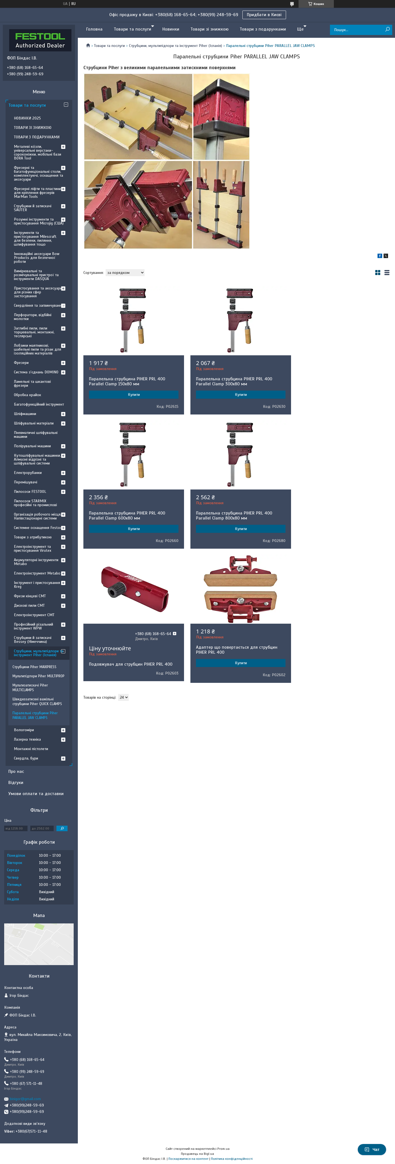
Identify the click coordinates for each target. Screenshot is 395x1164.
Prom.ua (223, 1149)
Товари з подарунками (263, 29)
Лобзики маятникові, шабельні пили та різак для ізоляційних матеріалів (37, 349)
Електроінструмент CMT (34, 615)
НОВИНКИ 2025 (27, 118)
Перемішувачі (25, 482)
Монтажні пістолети (31, 748)
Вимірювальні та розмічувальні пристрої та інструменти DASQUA (36, 275)
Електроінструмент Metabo (37, 573)
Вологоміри (24, 730)
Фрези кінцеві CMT (30, 596)
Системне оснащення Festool (38, 527)
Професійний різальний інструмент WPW (33, 626)
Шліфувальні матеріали (34, 423)
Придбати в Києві (264, 15)
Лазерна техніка (27, 739)
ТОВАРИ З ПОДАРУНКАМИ (36, 137)
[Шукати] (387, 29)
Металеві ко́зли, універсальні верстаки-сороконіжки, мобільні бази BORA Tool (37, 152)
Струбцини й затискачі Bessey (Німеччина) (32, 639)
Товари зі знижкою (209, 29)
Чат (371, 1149)
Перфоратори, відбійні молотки (32, 317)
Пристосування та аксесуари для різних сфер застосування (38, 292)
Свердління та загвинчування (39, 305)
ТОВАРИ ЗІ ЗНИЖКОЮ (32, 127)
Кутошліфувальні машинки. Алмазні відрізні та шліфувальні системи (37, 459)
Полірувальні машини (32, 446)
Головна (94, 29)
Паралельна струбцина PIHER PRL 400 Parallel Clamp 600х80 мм (335, 381)
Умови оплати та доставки (36, 793)
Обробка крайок (27, 395)
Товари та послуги (132, 29)
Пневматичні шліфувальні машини (36, 434)
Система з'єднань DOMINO (36, 372)
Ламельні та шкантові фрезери (32, 383)
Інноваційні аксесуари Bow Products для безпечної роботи (36, 257)
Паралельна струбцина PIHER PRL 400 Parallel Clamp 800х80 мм (127, 516)
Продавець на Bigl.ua (197, 1154)
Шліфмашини (25, 413)
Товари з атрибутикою (33, 537)
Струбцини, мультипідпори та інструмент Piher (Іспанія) (175, 45)
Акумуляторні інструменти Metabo (36, 562)
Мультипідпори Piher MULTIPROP (38, 676)
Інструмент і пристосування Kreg (37, 584)
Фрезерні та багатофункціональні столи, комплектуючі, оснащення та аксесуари (38, 173)
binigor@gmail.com (25, 1098)
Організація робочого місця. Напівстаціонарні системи (37, 516)
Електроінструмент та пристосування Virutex (32, 548)
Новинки (170, 29)
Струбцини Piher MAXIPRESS (34, 667)
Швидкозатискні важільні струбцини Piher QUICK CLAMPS (37, 701)
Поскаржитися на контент (188, 1159)
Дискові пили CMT (29, 605)
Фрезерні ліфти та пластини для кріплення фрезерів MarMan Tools (37, 192)
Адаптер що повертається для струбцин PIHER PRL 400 (338, 516)
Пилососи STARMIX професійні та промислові (35, 503)
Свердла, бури (26, 758)
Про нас (16, 771)
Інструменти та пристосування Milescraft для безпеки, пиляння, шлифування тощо (35, 238)
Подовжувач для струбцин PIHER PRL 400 (235, 530)
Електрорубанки (28, 472)
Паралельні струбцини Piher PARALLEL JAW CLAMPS (35, 715)
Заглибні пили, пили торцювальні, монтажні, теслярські (34, 332)
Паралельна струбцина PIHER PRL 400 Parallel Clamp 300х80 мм (231, 381)
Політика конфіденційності (232, 1159)
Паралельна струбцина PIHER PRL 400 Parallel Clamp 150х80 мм (127, 381)
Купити (132, 394)
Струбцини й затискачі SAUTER (32, 208)
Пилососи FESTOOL (30, 491)
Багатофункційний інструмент (39, 404)
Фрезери (21, 362)
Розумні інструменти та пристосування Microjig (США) (39, 221)
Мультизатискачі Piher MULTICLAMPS (30, 687)
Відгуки (15, 782)
